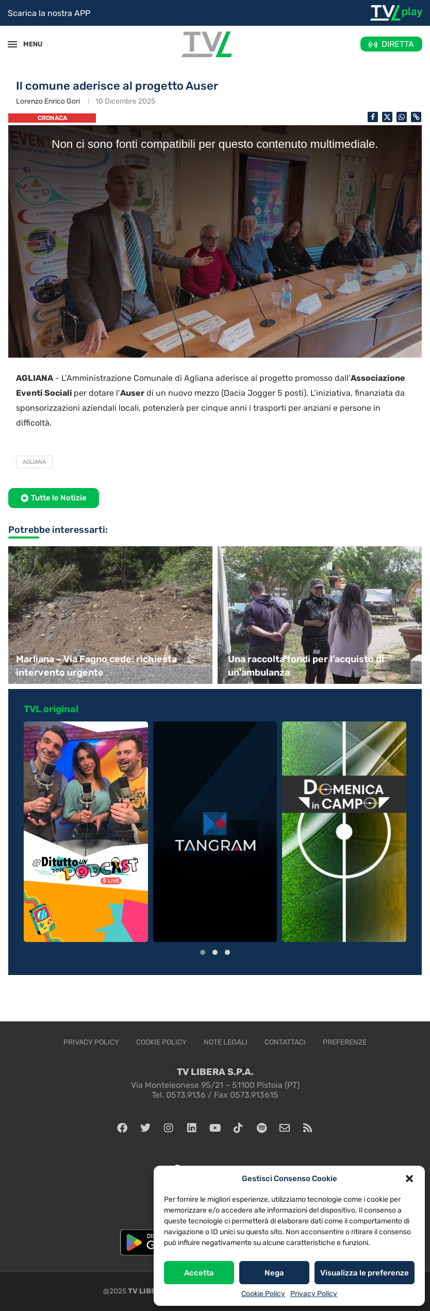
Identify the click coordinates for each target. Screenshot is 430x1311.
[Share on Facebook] (373, 117)
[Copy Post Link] (416, 117)
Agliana (34, 462)
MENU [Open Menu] (27, 44)
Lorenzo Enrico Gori (48, 101)
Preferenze (345, 1042)
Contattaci (285, 1042)
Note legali (225, 1042)
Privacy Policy (313, 1293)
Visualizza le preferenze (364, 1273)
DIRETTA (398, 44)
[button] (409, 1178)
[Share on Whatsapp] (401, 117)
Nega (274, 1273)
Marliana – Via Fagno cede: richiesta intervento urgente (96, 665)
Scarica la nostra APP (49, 13)
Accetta (199, 1273)
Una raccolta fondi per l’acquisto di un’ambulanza (306, 665)
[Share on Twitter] (387, 117)
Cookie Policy (263, 1293)
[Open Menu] (12, 44)
